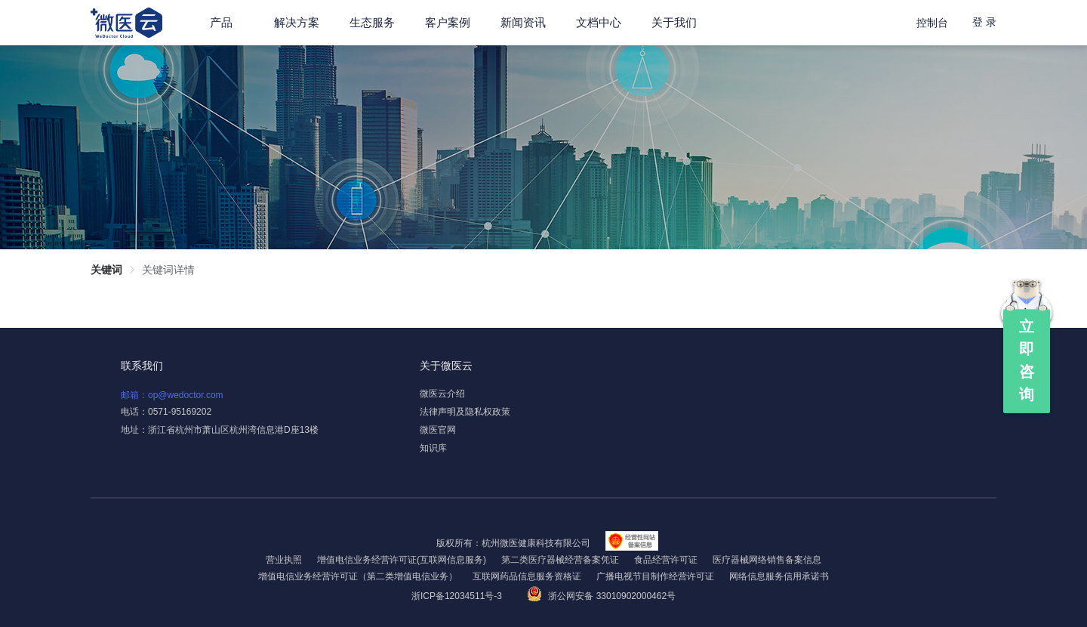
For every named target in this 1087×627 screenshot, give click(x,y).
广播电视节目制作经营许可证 (655, 576)
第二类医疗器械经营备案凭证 (560, 559)
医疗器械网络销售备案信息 (767, 559)
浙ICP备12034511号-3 (457, 596)
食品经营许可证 (665, 559)
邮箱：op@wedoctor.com (172, 395)
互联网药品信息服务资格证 (527, 576)
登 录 (984, 22)
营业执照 (284, 559)
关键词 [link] (106, 270)
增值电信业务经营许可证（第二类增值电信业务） (357, 576)
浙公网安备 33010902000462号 (601, 596)
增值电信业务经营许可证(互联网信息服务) (401, 559)
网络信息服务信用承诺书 (779, 576)
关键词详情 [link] (168, 270)
